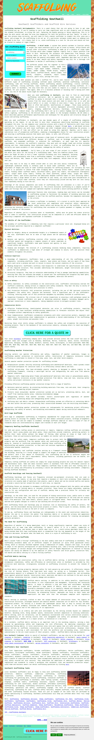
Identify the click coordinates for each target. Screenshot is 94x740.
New (25, 726)
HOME (63, 14)
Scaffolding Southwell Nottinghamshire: (20, 28)
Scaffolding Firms (82, 699)
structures (70, 477)
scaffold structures (75, 658)
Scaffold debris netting (37, 580)
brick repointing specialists (53, 637)
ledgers (63, 70)
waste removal (82, 637)
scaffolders (34, 132)
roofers (45, 639)
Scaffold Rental (75, 701)
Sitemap (6, 726)
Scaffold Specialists (13, 705)
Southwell (17, 339)
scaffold (31, 99)
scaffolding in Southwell (50, 95)
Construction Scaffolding (69, 703)
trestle (77, 84)
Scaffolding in (24, 113)
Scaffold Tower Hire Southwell (16, 150)
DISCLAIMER (85, 14)
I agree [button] (53, 734)
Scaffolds (85, 703)
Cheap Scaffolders (46, 699)
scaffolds (74, 430)
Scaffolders (9, 701)
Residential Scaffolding (63, 705)
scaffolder (47, 226)
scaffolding (9, 30)
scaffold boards (43, 72)
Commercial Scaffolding (80, 707)
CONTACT (78, 14)
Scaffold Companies (30, 705)
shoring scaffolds (77, 86)
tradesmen (72, 643)
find (10, 650)
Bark (69, 126)
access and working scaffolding (16, 117)
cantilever (85, 82)
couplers (38, 74)
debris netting (30, 622)
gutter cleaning (67, 639)
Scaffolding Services (29, 699)
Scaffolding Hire (60, 701)
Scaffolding (14, 699)
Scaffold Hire (52, 703)
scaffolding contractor (37, 97)
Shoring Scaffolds (11, 709)
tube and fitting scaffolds (26, 84)
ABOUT (72, 14)
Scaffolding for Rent (63, 699)
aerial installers (42, 643)
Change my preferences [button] (69, 734)
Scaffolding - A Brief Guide (38, 45)
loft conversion (50, 641)
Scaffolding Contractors (60, 707)
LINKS (67, 14)
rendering (26, 637)
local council (75, 97)
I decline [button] (59, 734)
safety (87, 103)
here (67, 664)
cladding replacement (22, 639)
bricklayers (73, 641)
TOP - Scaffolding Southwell (15, 712)
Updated (29, 726)
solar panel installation (14, 643)
